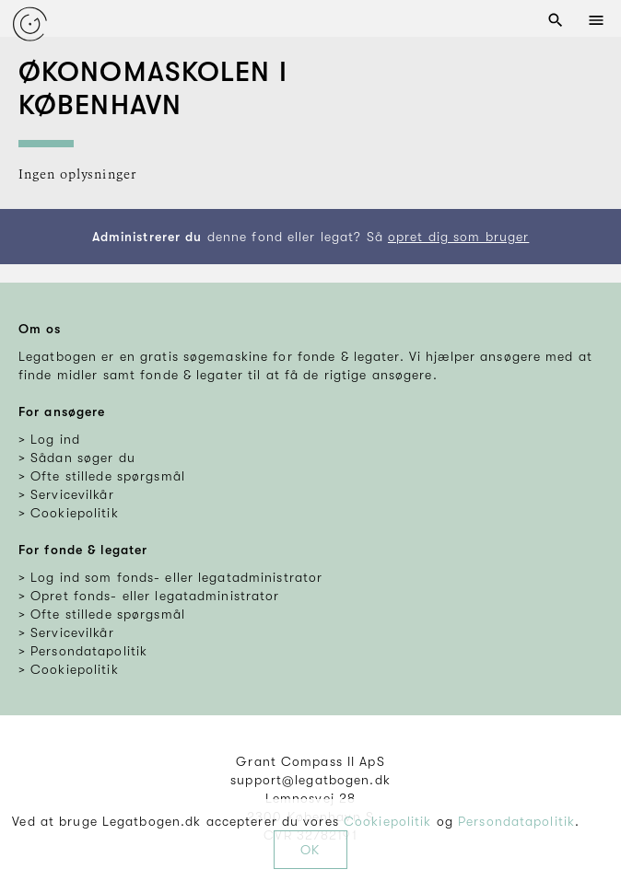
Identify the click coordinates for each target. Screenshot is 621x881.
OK (310, 849)
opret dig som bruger (458, 236)
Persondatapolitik (516, 821)
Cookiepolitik (388, 821)
